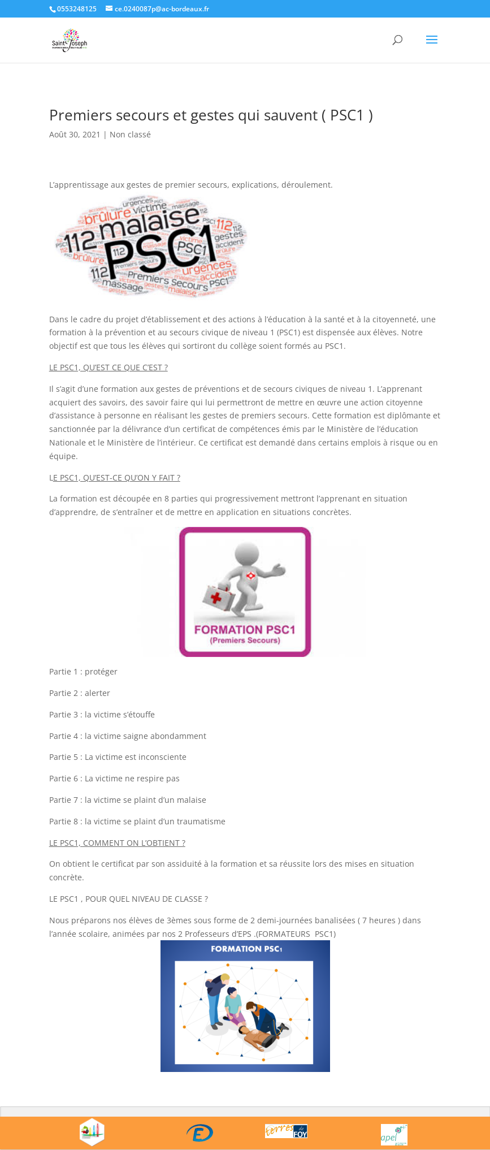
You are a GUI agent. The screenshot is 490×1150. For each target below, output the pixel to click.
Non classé (130, 134)
